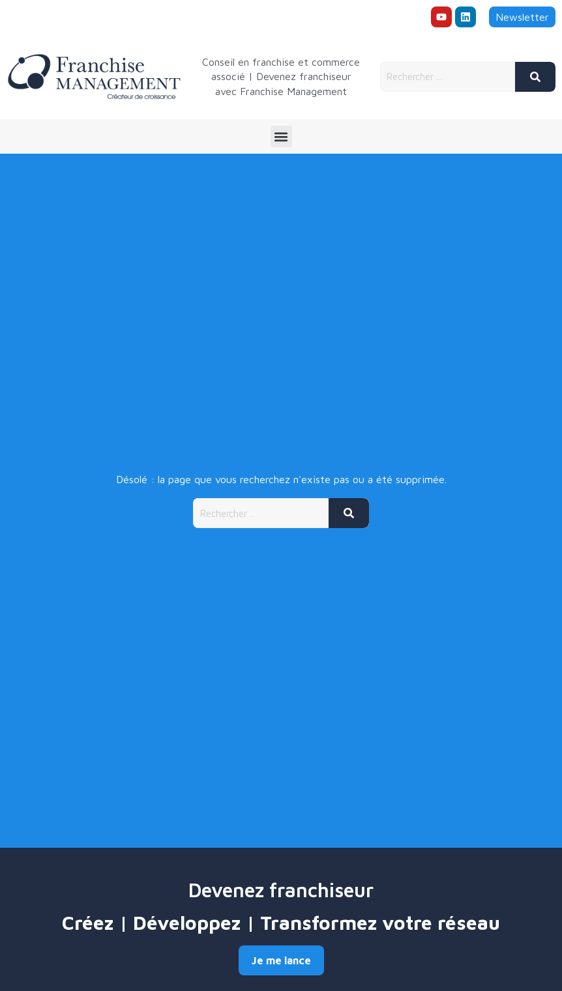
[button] (281, 136)
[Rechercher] (535, 77)
